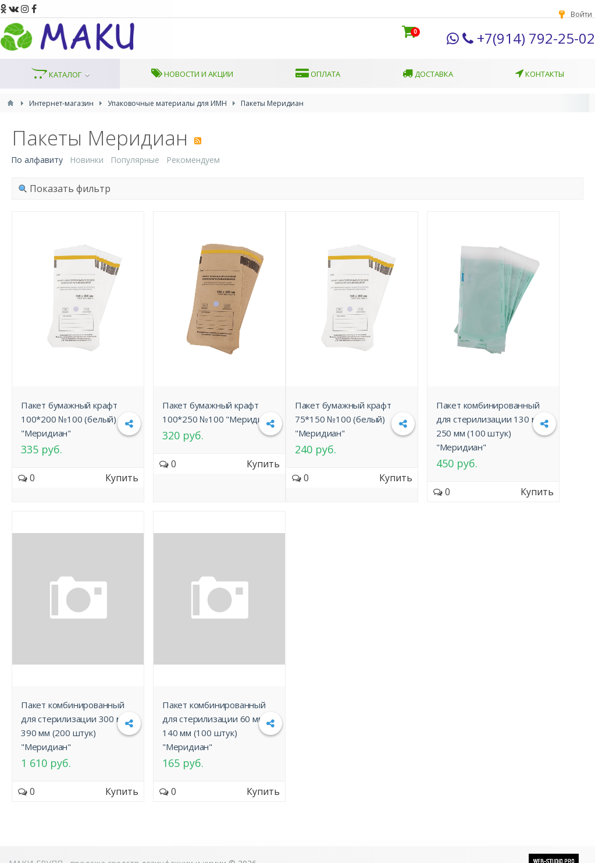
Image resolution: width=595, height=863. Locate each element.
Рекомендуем (193, 159)
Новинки (87, 159)
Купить (121, 477)
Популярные (135, 159)
